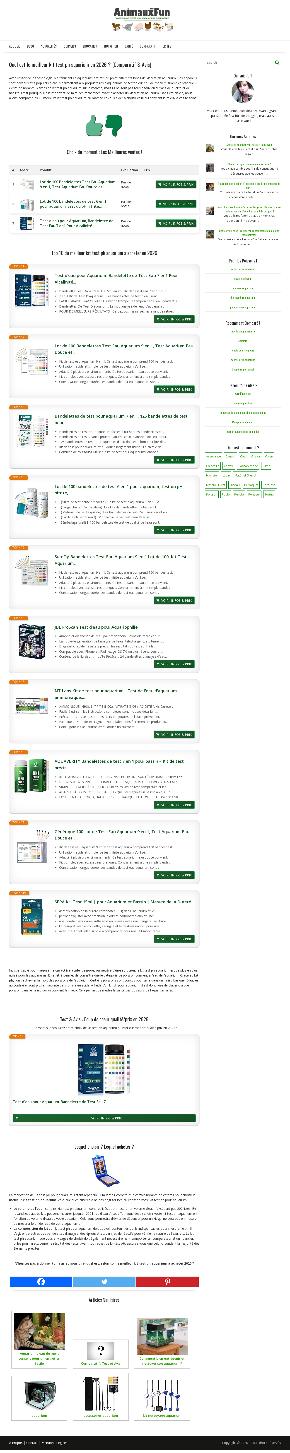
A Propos (16, 1441)
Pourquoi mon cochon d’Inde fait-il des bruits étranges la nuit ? (249, 184)
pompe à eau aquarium (243, 305)
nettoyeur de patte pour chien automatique (243, 410)
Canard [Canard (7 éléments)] (230, 454)
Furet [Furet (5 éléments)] (266, 464)
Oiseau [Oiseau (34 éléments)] (235, 483)
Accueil (14, 44)
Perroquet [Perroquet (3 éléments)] (251, 483)
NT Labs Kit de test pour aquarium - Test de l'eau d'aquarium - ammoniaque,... (117, 692)
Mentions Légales (54, 1441)
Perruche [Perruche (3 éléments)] (269, 483)
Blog (30, 44)
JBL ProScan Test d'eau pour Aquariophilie (96, 625)
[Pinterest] (167, 1280)
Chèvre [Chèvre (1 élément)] (229, 464)
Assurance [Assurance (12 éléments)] (213, 454)
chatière (242, 339)
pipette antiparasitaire (243, 329)
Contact (32, 1441)
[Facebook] (41, 1280)
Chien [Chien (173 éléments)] (269, 454)
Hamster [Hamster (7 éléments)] (212, 474)
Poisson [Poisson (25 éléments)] (211, 493)
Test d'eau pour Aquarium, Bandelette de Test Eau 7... (60, 1100)
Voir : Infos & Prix (178, 182)
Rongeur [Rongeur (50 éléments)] (254, 493)
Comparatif (148, 44)
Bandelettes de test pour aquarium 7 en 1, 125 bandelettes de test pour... (121, 417)
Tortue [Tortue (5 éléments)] (269, 493)
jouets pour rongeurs (243, 348)
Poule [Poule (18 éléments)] (226, 493)
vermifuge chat (243, 391)
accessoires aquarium (243, 267)
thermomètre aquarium (243, 296)
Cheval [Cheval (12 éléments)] (256, 454)
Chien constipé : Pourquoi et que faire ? (249, 162)
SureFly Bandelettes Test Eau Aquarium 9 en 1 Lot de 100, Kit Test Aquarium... (121, 558)
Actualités (49, 44)
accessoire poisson (243, 286)
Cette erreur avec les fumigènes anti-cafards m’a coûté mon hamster (249, 231)
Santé (129, 44)
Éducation (90, 44)
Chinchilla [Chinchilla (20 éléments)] (212, 464)
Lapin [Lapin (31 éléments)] (226, 474)
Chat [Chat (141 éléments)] (243, 454)
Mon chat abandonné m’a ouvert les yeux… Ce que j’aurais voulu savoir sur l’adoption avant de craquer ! (249, 207)
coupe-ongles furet (243, 401)
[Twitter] (104, 1280)
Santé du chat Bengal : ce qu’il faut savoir (249, 143)
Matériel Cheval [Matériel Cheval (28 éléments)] (245, 474)
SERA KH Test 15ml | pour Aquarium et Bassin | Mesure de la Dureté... (124, 900)
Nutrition (111, 44)
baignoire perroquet (243, 367)
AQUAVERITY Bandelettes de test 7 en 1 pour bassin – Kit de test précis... (119, 763)
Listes (167, 44)
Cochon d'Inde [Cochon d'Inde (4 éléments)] (248, 464)
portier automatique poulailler (243, 429)
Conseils (69, 44)
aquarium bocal (242, 277)
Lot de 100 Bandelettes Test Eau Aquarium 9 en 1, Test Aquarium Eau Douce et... (77, 183)
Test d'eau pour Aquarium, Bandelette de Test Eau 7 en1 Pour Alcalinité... (77, 221)
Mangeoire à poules (243, 420)
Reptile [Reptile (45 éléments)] (239, 493)
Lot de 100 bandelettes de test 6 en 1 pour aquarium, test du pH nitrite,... (73, 202)
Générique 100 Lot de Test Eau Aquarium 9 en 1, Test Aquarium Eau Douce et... (122, 833)
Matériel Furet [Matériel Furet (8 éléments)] (215, 483)
